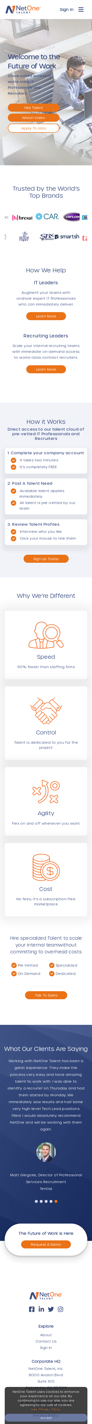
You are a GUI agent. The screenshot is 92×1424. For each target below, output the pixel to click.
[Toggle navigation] (81, 9)
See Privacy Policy (46, 1409)
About (46, 1335)
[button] (36, 1201)
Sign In (66, 9)
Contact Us (46, 1341)
